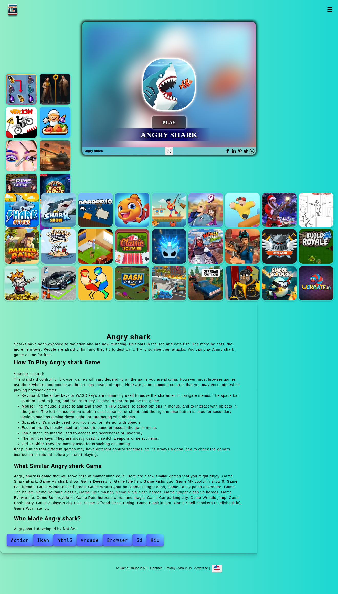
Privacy (169, 568)
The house (95, 246)
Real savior (55, 155)
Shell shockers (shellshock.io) (279, 283)
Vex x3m (21, 122)
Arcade (90, 540)
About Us (185, 568)
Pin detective (55, 89)
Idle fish (132, 210)
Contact (156, 568)
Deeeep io (95, 210)
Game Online (28, 9)
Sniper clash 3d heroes (242, 246)
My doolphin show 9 (205, 210)
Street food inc (55, 122)
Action (20, 540)
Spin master (169, 246)
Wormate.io (316, 283)
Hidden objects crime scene (21, 189)
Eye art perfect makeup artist (21, 155)
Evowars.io (279, 246)
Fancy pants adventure (58, 246)
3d (139, 540)
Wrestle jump (95, 283)
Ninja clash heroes (205, 246)
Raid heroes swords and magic (22, 283)
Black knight (242, 283)
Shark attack (22, 210)
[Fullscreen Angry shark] (169, 151)
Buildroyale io (316, 246)
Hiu (155, 540)
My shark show (58, 210)
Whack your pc (316, 210)
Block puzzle (55, 189)
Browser (117, 540)
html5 (64, 540)
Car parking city (58, 283)
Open (330, 10)
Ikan (43, 540)
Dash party (132, 283)
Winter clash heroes (279, 210)
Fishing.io (169, 210)
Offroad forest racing (205, 283)
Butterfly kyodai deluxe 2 (21, 89)
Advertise (201, 568)
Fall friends (242, 210)
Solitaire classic (132, 246)
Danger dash (22, 246)
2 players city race (169, 283)
